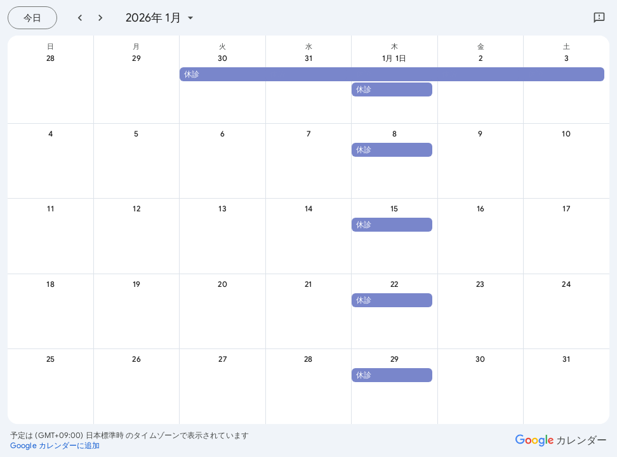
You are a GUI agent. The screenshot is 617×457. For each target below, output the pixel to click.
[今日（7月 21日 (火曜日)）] (32, 17)
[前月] (80, 18)
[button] (392, 74)
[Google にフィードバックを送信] (599, 18)
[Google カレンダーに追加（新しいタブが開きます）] (55, 445)
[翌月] (100, 18)
